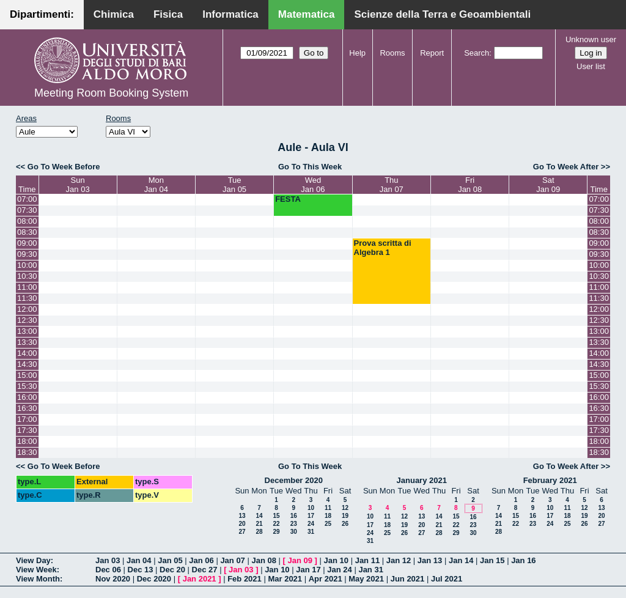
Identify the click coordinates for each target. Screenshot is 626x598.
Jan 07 (232, 560)
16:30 (27, 408)
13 (241, 515)
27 (241, 531)
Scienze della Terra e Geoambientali (442, 14)
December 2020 (294, 480)
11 (328, 507)
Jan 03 (107, 560)
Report (432, 52)
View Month (38, 578)
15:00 (27, 375)
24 (310, 523)
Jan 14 (461, 560)
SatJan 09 (548, 184)
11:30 (27, 298)
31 (310, 531)
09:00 (27, 243)
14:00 (27, 353)
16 (293, 515)
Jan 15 (492, 560)
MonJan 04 (156, 184)
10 (310, 507)
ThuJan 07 (391, 184)
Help (357, 52)
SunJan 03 (78, 184)
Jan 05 (170, 560)
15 (276, 515)
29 (276, 531)
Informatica (230, 14)
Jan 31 (370, 569)
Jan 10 (336, 560)
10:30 (27, 276)
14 (259, 515)
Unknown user (590, 39)
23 (293, 523)
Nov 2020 (112, 578)
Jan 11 (367, 560)
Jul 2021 (446, 578)
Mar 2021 (285, 578)
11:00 (27, 287)
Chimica (114, 14)
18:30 (27, 452)
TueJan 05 (234, 184)
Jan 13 (430, 560)
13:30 (27, 342)
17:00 (27, 419)
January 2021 (422, 480)
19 (345, 515)
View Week (36, 569)
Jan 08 (263, 560)
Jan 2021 (199, 578)
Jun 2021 (408, 578)
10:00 (27, 265)
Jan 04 (139, 560)
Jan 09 (300, 560)
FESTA (288, 199)
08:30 (27, 232)
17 (310, 515)
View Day (33, 560)
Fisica (168, 14)
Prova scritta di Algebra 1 (382, 247)
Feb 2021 (244, 578)
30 (293, 531)
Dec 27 (205, 569)
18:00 (27, 441)
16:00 (27, 397)
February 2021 (550, 480)
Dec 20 (172, 569)
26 (345, 523)
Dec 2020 (154, 578)
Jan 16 (523, 560)
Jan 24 (339, 569)
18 (328, 515)
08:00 (27, 221)
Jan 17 (308, 569)
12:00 (27, 309)
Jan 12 (398, 560)
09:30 (27, 254)
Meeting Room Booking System (111, 93)
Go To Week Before (64, 166)
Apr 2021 (325, 578)
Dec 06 (108, 569)
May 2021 (366, 578)
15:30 (27, 386)
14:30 (27, 364)
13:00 (27, 331)
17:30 (27, 430)
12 (345, 507)
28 (259, 531)
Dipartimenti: (42, 14)
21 (259, 523)
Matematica (306, 14)
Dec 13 (140, 569)
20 (241, 523)
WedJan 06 (313, 184)
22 (276, 523)
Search (476, 52)
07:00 (27, 199)
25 (328, 523)
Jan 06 (201, 560)
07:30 (27, 210)
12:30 (27, 320)
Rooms (392, 52)
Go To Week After (565, 166)
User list (590, 66)
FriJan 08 (470, 184)
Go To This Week (310, 166)
